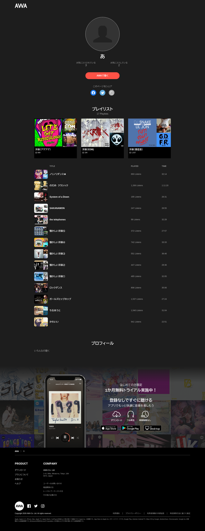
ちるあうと (55, 310)
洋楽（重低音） (136, 149)
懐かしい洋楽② (57, 265)
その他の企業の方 (50, 495)
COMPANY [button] (50, 463)
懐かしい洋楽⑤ (57, 231)
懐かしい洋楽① (57, 276)
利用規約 (116, 513)
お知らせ (19, 479)
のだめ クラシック (59, 185)
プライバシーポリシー (133, 513)
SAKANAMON (57, 208)
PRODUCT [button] (21, 463)
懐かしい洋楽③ (57, 253)
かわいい (54, 322)
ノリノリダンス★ (58, 174)
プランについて (21, 474)
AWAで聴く (102, 75)
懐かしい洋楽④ (57, 242)
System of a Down (59, 197)
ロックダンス (56, 288)
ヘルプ (18, 483)
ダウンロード (20, 470)
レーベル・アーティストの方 (53, 491)
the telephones (58, 219)
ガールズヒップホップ (60, 299)
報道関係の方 (48, 487)
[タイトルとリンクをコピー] (111, 93)
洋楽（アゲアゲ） (43, 149)
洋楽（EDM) (88, 149)
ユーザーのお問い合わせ (52, 484)
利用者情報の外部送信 (155, 513)
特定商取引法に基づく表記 (180, 513)
